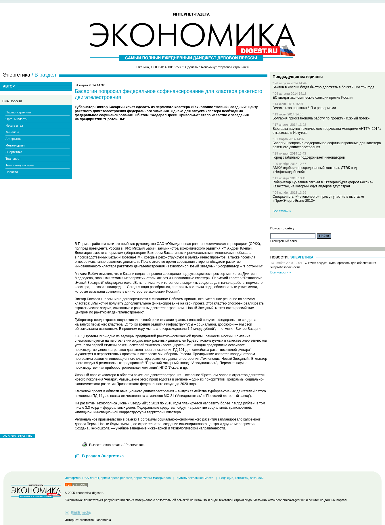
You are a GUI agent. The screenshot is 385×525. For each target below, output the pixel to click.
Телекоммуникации (19, 165)
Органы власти (16, 119)
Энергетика (13, 152)
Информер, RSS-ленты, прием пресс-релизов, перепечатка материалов (118, 478)
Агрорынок (13, 138)
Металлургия (15, 145)
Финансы (12, 132)
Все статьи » (282, 211)
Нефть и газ (14, 125)
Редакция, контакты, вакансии (241, 478)
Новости (11, 172)
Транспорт (13, 158)
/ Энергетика (300, 257)
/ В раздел (44, 75)
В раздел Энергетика (103, 456)
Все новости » (280, 272)
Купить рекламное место (195, 478)
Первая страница (18, 112)
